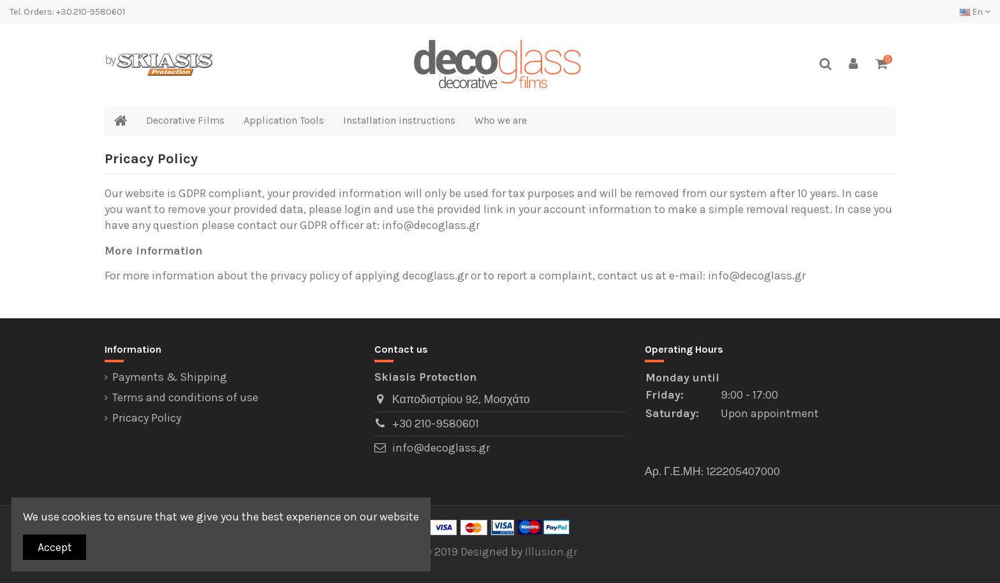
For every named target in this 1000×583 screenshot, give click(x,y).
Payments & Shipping (169, 377)
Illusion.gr (551, 552)
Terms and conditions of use (185, 397)
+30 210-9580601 (435, 424)
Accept (55, 547)
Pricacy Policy (146, 418)
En (975, 11)
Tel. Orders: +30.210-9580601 (67, 11)
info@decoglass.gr (441, 448)
